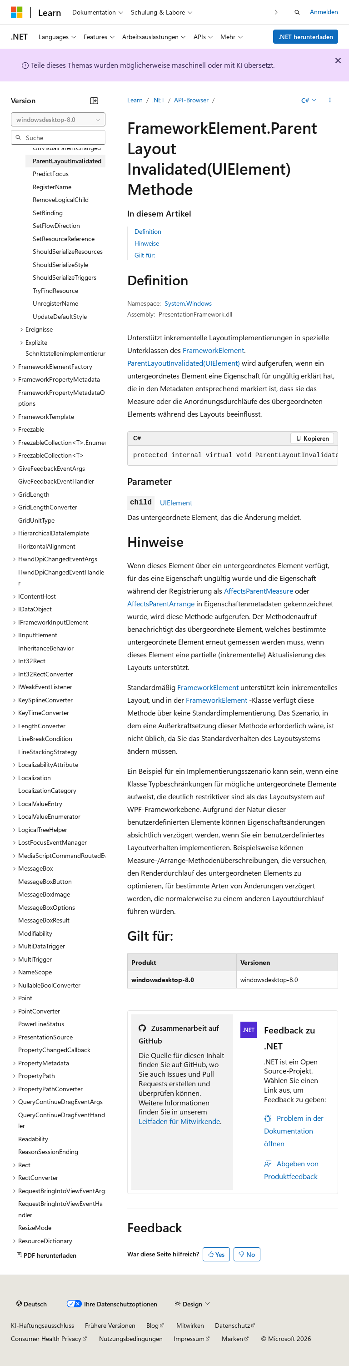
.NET (158, 100)
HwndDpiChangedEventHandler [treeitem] (61, 578)
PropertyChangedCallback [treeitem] (54, 1049)
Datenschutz (232, 1325)
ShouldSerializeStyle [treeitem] (60, 264)
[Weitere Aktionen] (330, 100)
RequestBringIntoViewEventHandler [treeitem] (60, 1209)
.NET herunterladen (306, 36)
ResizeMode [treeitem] (34, 1227)
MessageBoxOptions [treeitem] (46, 907)
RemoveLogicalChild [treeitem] (61, 199)
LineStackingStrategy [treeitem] (47, 751)
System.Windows (188, 303)
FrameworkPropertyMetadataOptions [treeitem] (61, 398)
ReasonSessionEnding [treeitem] (48, 1151)
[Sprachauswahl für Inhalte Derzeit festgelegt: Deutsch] (31, 1304)
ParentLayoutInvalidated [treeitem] (67, 160)
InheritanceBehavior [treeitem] (46, 648)
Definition (148, 231)
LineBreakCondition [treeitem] (45, 738)
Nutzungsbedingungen (131, 1338)
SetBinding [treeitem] (48, 212)
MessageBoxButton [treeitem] (45, 881)
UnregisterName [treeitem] (55, 303)
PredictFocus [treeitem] (51, 173)
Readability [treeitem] (33, 1138)
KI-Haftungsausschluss (42, 1325)
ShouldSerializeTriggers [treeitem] (64, 277)
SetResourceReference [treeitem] (64, 238)
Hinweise (147, 243)
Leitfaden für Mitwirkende (179, 1121)
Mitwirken (190, 1325)
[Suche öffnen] (297, 12)
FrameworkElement (213, 350)
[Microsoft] (17, 12)
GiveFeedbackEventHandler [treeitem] (56, 481)
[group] (232, 456)
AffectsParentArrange (160, 603)
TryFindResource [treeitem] (55, 290)
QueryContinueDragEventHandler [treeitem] (61, 1120)
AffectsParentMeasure (258, 590)
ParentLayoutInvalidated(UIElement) (183, 363)
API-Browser (191, 100)
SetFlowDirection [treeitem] (56, 225)
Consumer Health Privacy (46, 1338)
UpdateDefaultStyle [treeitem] (60, 316)
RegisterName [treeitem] (52, 186)
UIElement (176, 502)
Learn (135, 100)
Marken (232, 1338)
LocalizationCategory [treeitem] (47, 790)
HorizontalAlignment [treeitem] (46, 546)
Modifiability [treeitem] (35, 933)
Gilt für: (145, 255)
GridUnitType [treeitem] (36, 520)
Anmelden (324, 11)
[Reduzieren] (94, 100)
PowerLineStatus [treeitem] (41, 1023)
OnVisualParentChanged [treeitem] (67, 147)
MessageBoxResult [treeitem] (44, 920)
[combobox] (58, 119)
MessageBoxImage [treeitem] (44, 894)
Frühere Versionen (110, 1325)
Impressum (189, 1338)
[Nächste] (276, 12)
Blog (152, 1325)
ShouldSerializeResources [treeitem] (68, 251)
